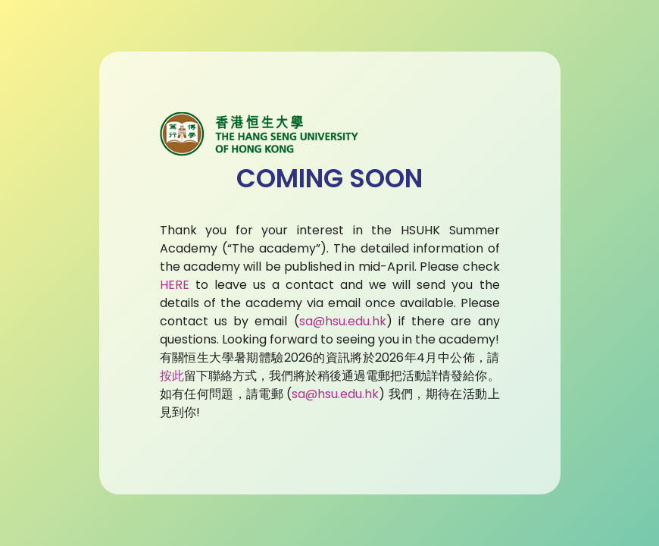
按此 (172, 375)
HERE (174, 284)
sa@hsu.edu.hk (342, 321)
